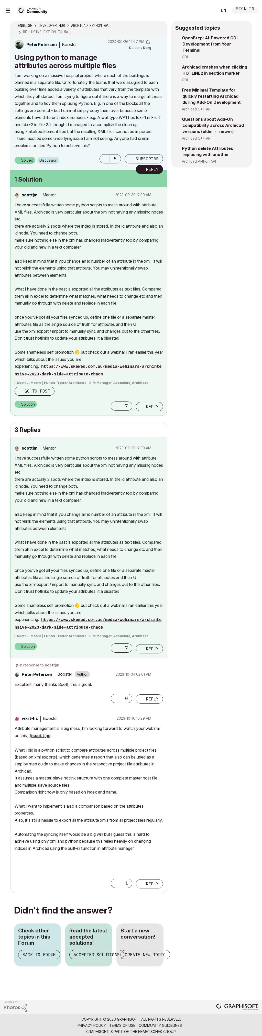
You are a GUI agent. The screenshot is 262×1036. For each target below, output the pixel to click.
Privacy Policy (92, 1025)
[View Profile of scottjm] (29, 194)
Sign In (245, 9)
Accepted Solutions (97, 954)
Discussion (48, 160)
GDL (185, 57)
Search (208, 10)
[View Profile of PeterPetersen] (41, 44)
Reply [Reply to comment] (152, 406)
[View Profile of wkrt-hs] (30, 718)
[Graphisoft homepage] (237, 1007)
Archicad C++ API (196, 109)
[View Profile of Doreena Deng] (140, 48)
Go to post (37, 391)
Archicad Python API (199, 161)
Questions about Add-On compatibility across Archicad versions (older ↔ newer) (213, 125)
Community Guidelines (160, 1025)
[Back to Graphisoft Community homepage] (34, 10)
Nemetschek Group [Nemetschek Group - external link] (157, 1031)
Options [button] (160, 26)
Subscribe (147, 158)
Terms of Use (122, 1025)
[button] (105, 158)
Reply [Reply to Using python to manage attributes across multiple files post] (152, 169)
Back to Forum (39, 954)
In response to (39, 665)
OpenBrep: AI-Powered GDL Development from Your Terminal (210, 44)
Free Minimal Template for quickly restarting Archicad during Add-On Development (211, 96)
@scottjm (40, 736)
